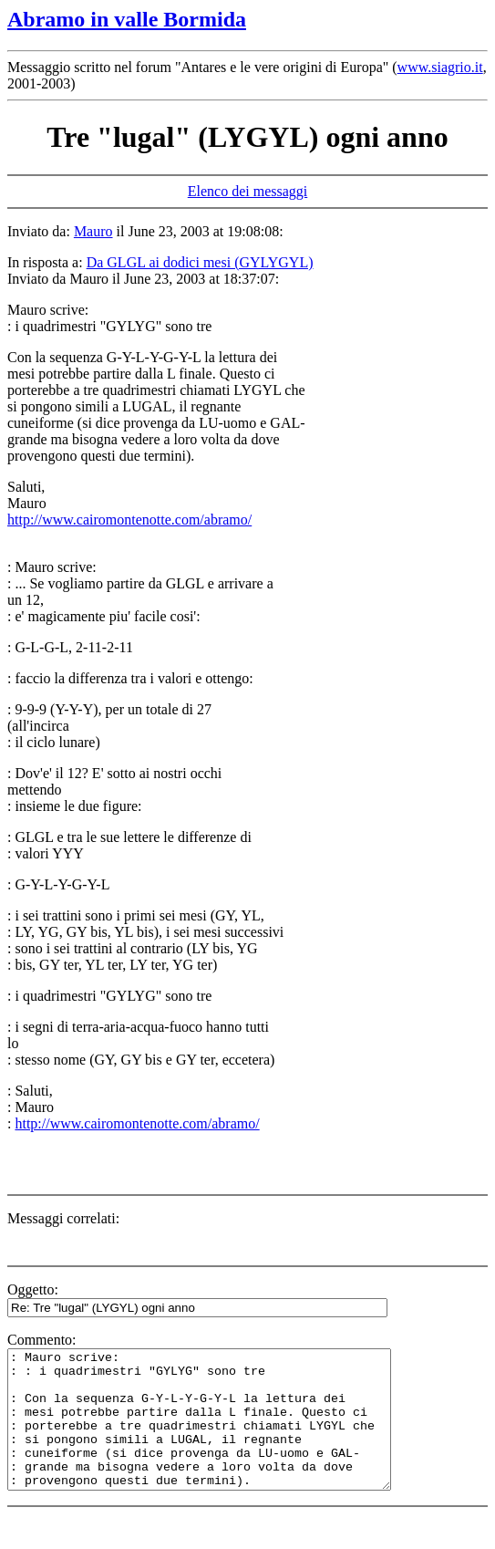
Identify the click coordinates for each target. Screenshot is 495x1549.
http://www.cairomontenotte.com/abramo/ (129, 519)
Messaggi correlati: (63, 1218)
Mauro (93, 231)
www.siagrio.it (440, 67)
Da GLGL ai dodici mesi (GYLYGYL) (200, 262)
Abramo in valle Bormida (126, 19)
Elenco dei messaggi (248, 191)
